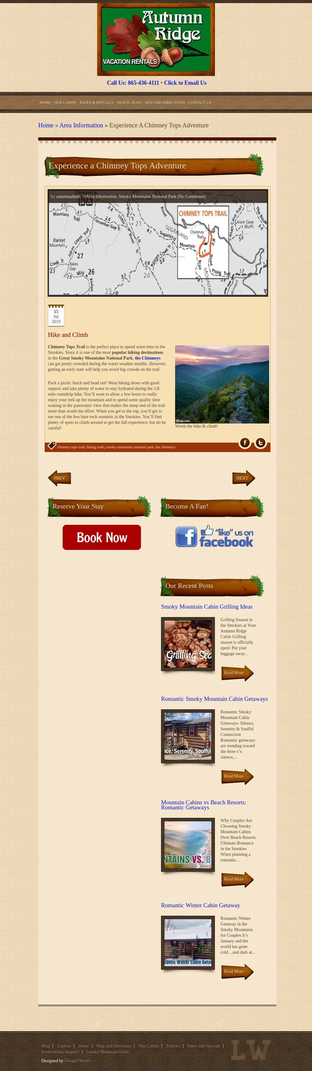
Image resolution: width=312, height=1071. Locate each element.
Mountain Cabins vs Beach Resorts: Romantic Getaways (203, 805)
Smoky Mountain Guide (107, 1052)
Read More (234, 672)
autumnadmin (68, 196)
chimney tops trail (71, 447)
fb (245, 443)
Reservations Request (60, 1052)
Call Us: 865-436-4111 (133, 83)
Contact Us (199, 102)
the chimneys (165, 447)
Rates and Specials (204, 1046)
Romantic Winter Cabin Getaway (200, 905)
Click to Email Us (185, 83)
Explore (64, 1046)
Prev (59, 478)
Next (242, 478)
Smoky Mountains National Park (147, 196)
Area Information (81, 125)
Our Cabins (65, 102)
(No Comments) (191, 196)
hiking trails (95, 447)
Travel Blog (129, 102)
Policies (173, 1046)
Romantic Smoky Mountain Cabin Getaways (214, 698)
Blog (45, 1046)
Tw (260, 443)
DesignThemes (78, 1060)
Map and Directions (165, 102)
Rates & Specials (96, 102)
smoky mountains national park (129, 447)
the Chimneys (147, 358)
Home (45, 102)
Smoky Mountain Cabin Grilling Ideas (206, 606)
